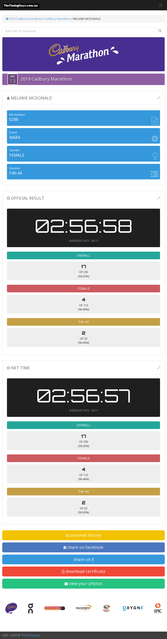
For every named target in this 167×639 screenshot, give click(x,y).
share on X (83, 559)
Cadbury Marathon (57, 19)
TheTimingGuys (30, 635)
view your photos (83, 583)
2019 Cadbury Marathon (24, 19)
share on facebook (83, 547)
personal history (83, 535)
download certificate (83, 571)
